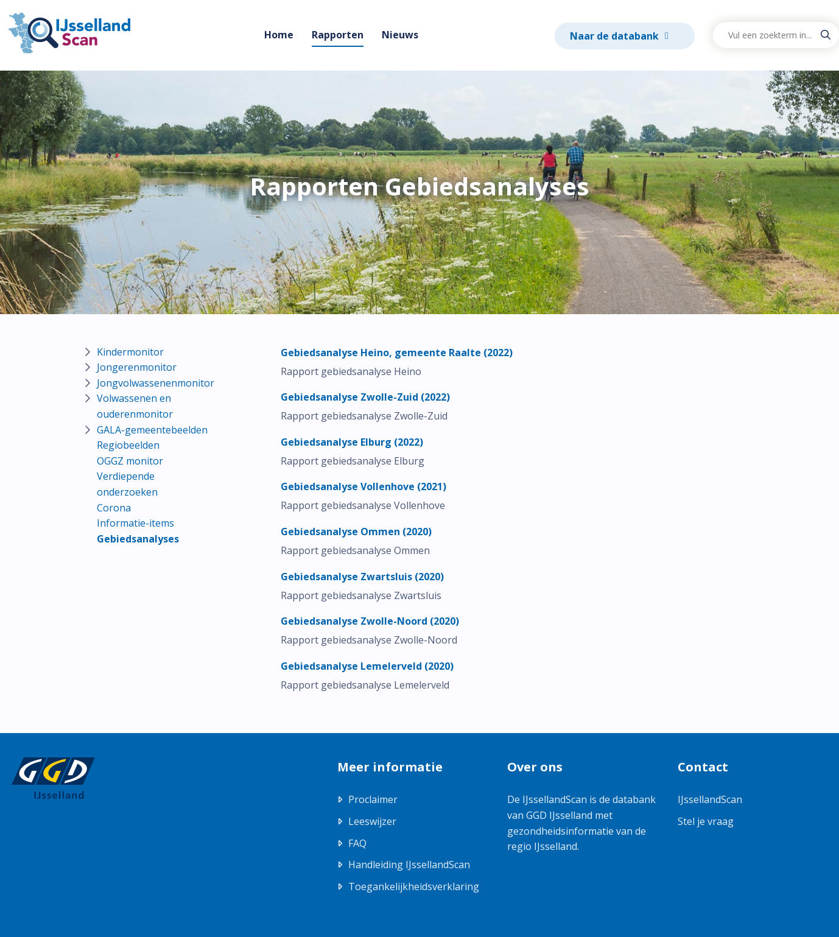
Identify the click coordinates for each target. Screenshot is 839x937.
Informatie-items (135, 523)
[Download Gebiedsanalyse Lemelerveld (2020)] (367, 666)
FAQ (357, 843)
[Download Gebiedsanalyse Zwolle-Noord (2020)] (370, 621)
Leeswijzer (372, 821)
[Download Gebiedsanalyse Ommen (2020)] (356, 531)
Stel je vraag (706, 821)
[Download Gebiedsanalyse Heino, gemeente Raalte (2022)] (397, 352)
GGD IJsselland (559, 815)
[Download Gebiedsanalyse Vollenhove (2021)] (363, 486)
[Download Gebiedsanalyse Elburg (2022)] (352, 442)
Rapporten (337, 34)
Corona (114, 507)
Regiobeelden (128, 445)
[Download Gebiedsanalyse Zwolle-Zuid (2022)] (365, 397)
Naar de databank (615, 36)
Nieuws (400, 34)
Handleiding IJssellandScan (409, 864)
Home (278, 34)
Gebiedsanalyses (138, 539)
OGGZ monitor (130, 461)
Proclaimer (373, 799)
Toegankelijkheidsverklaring (413, 886)
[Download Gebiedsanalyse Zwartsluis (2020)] (362, 576)
